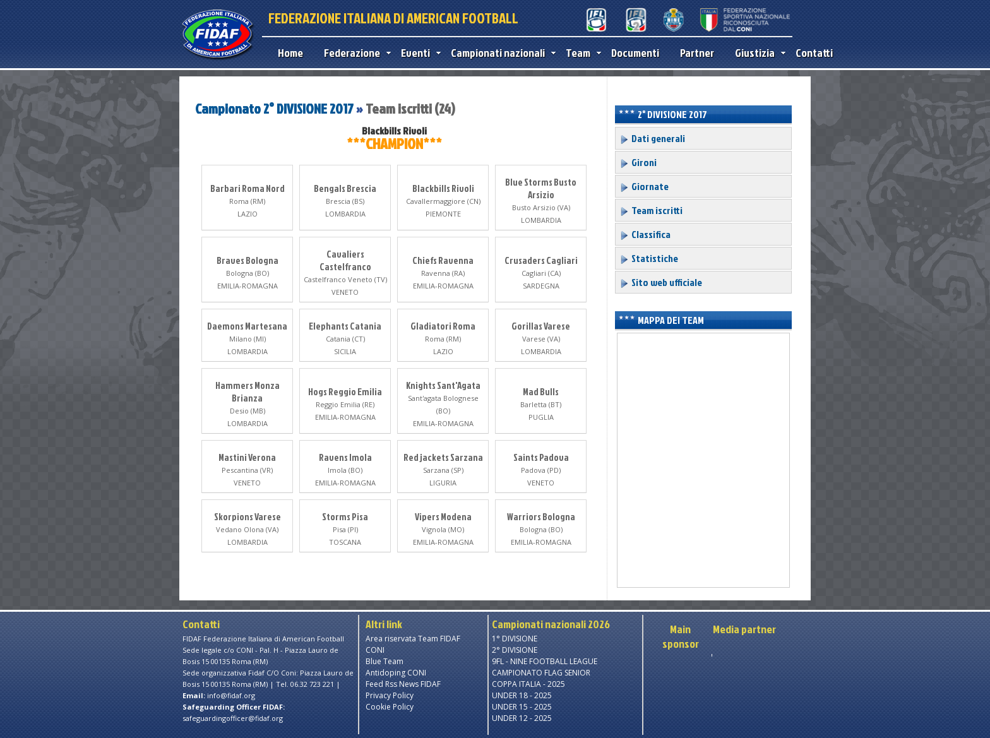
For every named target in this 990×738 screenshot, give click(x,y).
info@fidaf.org (231, 695)
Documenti (635, 53)
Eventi (418, 53)
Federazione (354, 53)
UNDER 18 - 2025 (522, 695)
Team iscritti (651, 210)
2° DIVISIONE (514, 650)
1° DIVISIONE (514, 638)
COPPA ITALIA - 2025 (528, 684)
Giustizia (757, 53)
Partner (697, 53)
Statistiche (648, 258)
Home (290, 53)
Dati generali (652, 138)
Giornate (644, 186)
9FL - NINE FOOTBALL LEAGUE (544, 661)
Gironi (638, 162)
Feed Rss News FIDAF (403, 684)
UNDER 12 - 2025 (522, 718)
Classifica (645, 234)
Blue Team (384, 661)
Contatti (814, 53)
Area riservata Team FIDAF (413, 638)
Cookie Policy (390, 706)
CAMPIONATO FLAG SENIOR (541, 672)
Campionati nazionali (500, 53)
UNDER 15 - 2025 (522, 706)
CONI (375, 650)
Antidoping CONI (396, 672)
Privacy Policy (390, 695)
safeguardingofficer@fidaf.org (232, 718)
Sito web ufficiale (660, 282)
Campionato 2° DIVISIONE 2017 (275, 108)
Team (580, 53)
